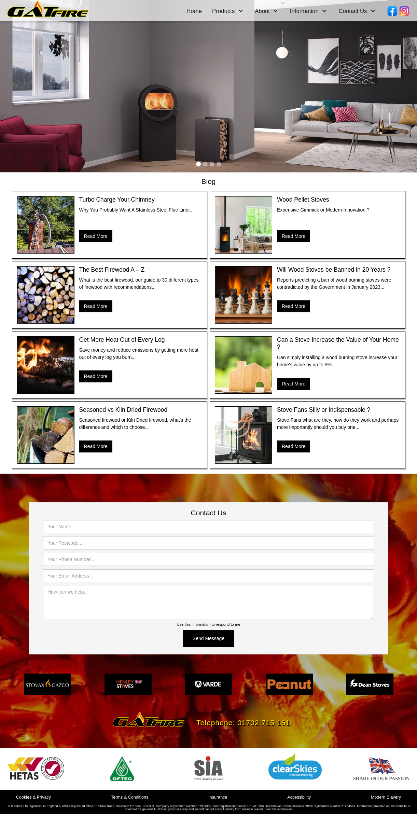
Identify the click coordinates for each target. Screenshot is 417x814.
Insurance (217, 797)
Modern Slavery (386, 797)
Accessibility (299, 797)
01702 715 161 (263, 723)
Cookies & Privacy (33, 797)
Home (194, 11)
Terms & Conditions (129, 797)
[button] (227, 11)
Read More (96, 236)
